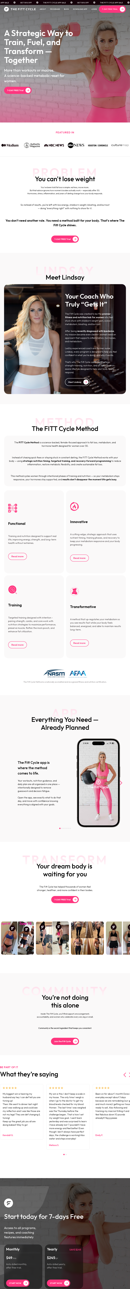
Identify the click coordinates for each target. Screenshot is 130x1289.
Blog (66, 9)
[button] (121, 783)
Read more (17, 556)
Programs (55, 9)
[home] (20, 9)
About (43, 9)
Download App (80, 9)
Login (94, 9)
